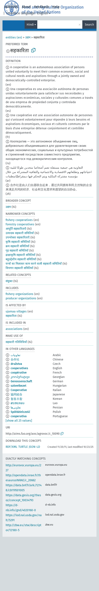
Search (89, 24)
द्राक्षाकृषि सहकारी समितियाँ (20, 255)
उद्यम (27, 37)
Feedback (41, 7)
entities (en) (14, 37)
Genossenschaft (21, 381)
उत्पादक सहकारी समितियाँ (20, 233)
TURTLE (23, 447)
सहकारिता (11, 316)
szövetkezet (18, 385)
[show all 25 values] (19, 420)
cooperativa (19, 416)
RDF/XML (11, 447)
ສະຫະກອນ (17, 403)
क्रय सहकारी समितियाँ (17, 246)
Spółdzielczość (20, 412)
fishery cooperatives (19, 220)
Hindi (30, 24)
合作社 (15, 359)
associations (14, 329)
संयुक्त (9, 281)
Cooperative (19, 390)
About (26, 7)
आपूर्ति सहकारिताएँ (16, 229)
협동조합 (16, 399)
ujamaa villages (16, 311)
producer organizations (21, 298)
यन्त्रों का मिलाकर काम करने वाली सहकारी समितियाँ (34, 263)
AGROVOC (11, 7)
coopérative (19, 372)
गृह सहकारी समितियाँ (17, 250)
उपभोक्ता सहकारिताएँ (18, 237)
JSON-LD (34, 447)
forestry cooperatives (20, 224)
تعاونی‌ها (16, 407)
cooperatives (19, 368)
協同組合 (16, 394)
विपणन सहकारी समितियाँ (19, 268)
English (42, 13)
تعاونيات (15, 355)
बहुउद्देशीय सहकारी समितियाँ (21, 259)
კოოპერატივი (20, 377)
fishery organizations (19, 294)
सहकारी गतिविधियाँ (16, 342)
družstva (16, 364)
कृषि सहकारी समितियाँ (18, 242)
